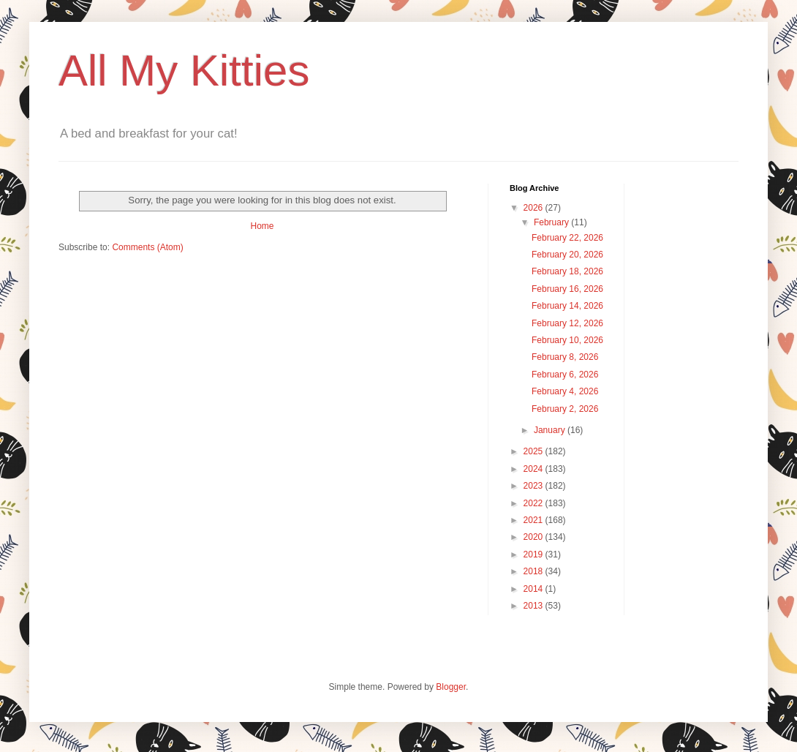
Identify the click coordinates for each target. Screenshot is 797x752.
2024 (534, 469)
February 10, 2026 (567, 340)
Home (261, 226)
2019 (534, 554)
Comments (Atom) (147, 247)
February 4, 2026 (565, 391)
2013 (534, 606)
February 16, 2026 (567, 289)
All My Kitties (183, 70)
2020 (534, 537)
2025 (534, 451)
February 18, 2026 (567, 271)
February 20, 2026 (567, 254)
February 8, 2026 (565, 357)
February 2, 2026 (565, 409)
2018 (534, 571)
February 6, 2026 (565, 374)
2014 (534, 589)
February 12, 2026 (567, 323)
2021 (534, 520)
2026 (534, 208)
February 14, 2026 (567, 306)
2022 (534, 503)
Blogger (451, 687)
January (550, 430)
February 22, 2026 (567, 238)
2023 (534, 486)
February (552, 222)
